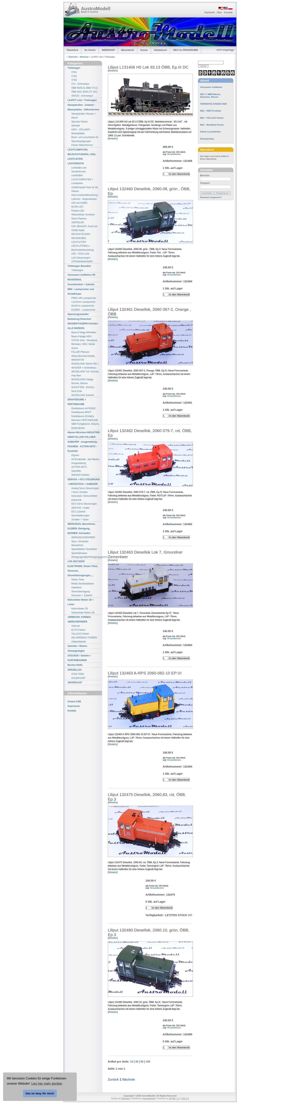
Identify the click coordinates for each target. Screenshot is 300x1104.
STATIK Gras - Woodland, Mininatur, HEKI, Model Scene (84, 344)
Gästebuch (160, 50)
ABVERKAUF (75, 682)
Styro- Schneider (79, 541)
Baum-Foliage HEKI (81, 336)
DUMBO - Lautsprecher (83, 309)
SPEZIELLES (75, 670)
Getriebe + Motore (77, 646)
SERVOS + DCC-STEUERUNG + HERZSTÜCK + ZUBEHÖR (84, 481)
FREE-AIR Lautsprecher (83, 298)
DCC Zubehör (78, 511)
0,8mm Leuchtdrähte (210, 132)
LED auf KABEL (79, 203)
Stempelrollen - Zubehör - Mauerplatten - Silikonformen (83, 107)
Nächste (128, 1079)
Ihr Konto (90, 50)
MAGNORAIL (75, 279)
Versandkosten (174, 154)
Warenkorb (127, 50)
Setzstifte (76, 471)
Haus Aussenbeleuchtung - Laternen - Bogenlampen (85, 197)
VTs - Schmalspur (80, 84)
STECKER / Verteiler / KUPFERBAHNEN (79, 658)
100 (148, 1061)
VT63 (74, 80)
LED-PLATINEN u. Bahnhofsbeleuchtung (82, 248)
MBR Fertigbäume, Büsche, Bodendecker (85, 426)
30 (136, 1061)
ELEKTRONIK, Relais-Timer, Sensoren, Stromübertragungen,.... (83, 571)
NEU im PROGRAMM (185, 50)
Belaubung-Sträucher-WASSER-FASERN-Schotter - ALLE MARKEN (83, 324)
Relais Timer (77, 579)
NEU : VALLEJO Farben (212, 118)
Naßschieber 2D (79, 608)
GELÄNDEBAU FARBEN (84, 637)
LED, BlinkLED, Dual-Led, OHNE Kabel (84, 228)
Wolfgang (125, 1098)
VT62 (74, 76)
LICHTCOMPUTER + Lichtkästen (82, 181)
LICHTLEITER (78, 242)
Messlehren (77, 545)
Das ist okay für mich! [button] (40, 1093)
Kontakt (228, 12)
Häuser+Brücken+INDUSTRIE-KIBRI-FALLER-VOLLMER (84, 434)
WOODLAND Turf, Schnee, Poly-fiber (85, 373)
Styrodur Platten (79, 121)
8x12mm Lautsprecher (82, 305)
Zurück (113, 1079)
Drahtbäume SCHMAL (82, 416)
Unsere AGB (74, 701)
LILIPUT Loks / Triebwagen (82, 100)
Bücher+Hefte (75, 665)
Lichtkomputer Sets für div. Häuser (84, 189)
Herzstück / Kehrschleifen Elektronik (84, 498)
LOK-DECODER (76, 561)
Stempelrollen (207, 139)
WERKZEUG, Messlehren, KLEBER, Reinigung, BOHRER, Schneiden (82, 529)
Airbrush (75, 626)
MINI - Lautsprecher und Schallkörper (81, 291)
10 (131, 1061)
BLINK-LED (77, 206)
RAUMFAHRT (78, 678)
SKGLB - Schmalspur (82, 95)
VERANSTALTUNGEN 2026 (213, 104)
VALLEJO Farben (80, 633)
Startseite (209, 12)
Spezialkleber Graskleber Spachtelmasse (84, 551)
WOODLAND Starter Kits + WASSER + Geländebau (85, 365)
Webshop (84, 57)
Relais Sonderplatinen (82, 583)
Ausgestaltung (78, 463)
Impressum (74, 706)
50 (141, 1061)
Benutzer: (205, 175)
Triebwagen (74, 68)
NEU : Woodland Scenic (212, 125)
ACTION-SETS (79, 467)
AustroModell (95, 8)
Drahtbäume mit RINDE (83, 408)
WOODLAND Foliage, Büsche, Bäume (82, 381)
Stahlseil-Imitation (80, 474)
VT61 (74, 72)
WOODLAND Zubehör (82, 395)
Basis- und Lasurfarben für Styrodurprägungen (84, 139)
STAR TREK (77, 674)
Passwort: (205, 183)
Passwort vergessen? (211, 197)
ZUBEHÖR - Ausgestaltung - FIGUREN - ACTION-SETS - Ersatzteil (83, 446)
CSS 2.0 (185, 1098)
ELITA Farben (78, 630)
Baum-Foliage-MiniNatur (83, 332)
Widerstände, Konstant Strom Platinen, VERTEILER (83, 218)
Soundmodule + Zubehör (81, 284)
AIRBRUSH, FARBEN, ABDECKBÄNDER (79, 619)
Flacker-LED (77, 210)
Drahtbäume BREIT (81, 412)
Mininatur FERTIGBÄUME (84, 420)
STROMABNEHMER (82, 261)
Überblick (72, 50)
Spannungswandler (78, 314)
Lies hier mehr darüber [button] (46, 1083)
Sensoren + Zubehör (81, 595)
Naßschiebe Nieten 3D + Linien (81, 602)
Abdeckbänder (78, 641)
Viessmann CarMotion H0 (81, 275)
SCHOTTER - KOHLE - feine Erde (83, 389)
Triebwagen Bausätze (79, 266)
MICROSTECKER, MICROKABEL (81, 236)
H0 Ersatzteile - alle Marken (85, 459)
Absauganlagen (76, 651)
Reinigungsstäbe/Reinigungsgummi (86, 557)
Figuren (75, 455)
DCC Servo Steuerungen (84, 503)
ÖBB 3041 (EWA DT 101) (84, 91)
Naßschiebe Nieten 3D (83, 612)
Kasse (144, 50)
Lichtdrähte (77, 175)
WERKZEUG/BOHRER (83, 537)
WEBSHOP (108, 50)
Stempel (75, 125)
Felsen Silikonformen (82, 145)
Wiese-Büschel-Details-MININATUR (83, 358)
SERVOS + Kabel (80, 508)
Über (219, 12)
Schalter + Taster (80, 519)
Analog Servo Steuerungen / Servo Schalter (85, 490)
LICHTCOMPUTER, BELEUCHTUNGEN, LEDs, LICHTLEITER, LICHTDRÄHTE (82, 156)
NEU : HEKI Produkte (210, 111)
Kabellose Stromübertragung (80, 589)
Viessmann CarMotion (211, 87)
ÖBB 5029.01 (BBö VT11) (84, 88)
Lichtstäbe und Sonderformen (78, 169)
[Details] (113, 70)
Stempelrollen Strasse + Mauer (83, 115)
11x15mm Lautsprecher (83, 302)
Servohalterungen (80, 515)
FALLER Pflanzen (80, 352)
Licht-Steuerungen (80, 257)
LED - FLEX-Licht (80, 253)
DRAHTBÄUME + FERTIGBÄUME (77, 402)
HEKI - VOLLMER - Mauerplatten (81, 131)
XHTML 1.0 (174, 1098)
